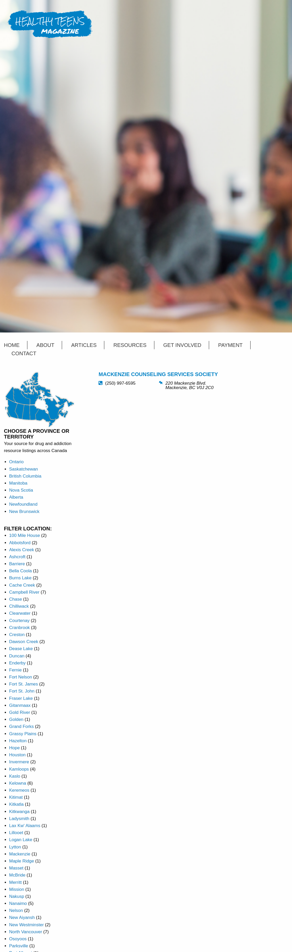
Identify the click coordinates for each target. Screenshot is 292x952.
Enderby (17, 663)
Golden (16, 719)
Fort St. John (21, 691)
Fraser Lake (21, 698)
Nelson (16, 910)
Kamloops (19, 769)
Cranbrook (19, 627)
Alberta (16, 497)
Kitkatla (16, 804)
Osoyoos (18, 938)
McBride (17, 875)
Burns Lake (20, 577)
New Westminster (26, 924)
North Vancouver (25, 931)
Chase (15, 599)
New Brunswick (24, 511)
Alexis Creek (21, 549)
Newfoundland (23, 504)
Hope (14, 747)
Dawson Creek (23, 641)
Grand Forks (21, 726)
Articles (83, 345)
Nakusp (16, 896)
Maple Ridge (21, 861)
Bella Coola (20, 570)
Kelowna (17, 783)
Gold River (19, 712)
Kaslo (14, 776)
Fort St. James (23, 684)
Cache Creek (22, 585)
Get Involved (182, 345)
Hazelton (18, 740)
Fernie (15, 670)
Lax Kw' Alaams (24, 825)
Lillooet (16, 832)
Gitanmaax (20, 705)
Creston (17, 634)
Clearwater (20, 613)
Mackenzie (19, 854)
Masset (16, 868)
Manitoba (18, 483)
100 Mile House (24, 535)
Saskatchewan (23, 469)
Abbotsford (20, 542)
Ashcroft (17, 556)
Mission (16, 889)
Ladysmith (19, 818)
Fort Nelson (20, 677)
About (45, 345)
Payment (230, 345)
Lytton (15, 847)
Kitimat (16, 797)
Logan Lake (20, 839)
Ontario (16, 461)
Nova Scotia (21, 490)
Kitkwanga (19, 811)
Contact (23, 353)
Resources (130, 345)
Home (12, 345)
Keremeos (19, 790)
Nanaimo (18, 903)
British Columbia (25, 476)
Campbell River (24, 592)
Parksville (18, 945)
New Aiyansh (22, 917)
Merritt (15, 882)
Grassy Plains (22, 733)
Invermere (19, 761)
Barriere (17, 563)
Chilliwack (19, 606)
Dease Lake (21, 648)
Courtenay (19, 620)
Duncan (17, 655)
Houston (17, 754)
